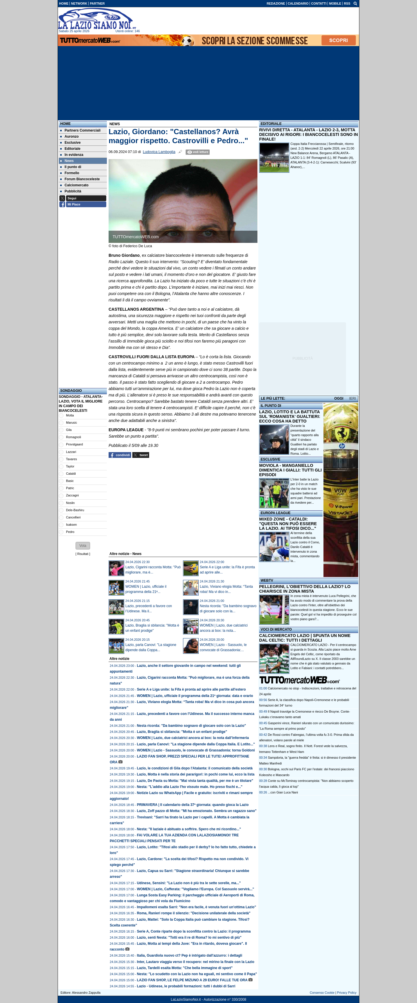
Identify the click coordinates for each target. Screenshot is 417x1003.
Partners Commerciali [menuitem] (80, 130)
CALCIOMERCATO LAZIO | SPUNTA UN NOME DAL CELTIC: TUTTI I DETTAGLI (304, 637)
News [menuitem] (67, 161)
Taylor (70, 466)
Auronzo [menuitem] (69, 136)
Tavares (71, 459)
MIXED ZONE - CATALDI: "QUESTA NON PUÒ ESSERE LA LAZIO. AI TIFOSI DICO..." (288, 524)
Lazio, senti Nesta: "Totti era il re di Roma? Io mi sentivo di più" (189, 937)
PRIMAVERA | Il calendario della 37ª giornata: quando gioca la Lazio (193, 805)
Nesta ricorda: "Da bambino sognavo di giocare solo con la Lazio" (191, 726)
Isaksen (71, 524)
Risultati (82, 554)
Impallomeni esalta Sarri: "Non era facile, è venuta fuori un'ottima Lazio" (196, 907)
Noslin (70, 503)
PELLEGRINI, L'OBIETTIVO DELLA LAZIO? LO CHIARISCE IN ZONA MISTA (304, 589)
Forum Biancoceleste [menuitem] (80, 179)
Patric (70, 488)
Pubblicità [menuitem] (70, 191)
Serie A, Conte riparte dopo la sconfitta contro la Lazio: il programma (194, 931)
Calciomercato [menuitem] (74, 185)
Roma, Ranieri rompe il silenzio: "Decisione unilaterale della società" (193, 913)
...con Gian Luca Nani (283, 792)
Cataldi (71, 473)
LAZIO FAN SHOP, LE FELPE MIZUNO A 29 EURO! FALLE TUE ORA (192, 980)
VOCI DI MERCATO (276, 629)
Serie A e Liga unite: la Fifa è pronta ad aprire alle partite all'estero (191, 689)
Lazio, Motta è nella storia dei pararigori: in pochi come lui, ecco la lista (196, 774)
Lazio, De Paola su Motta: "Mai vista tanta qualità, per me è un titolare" (195, 781)
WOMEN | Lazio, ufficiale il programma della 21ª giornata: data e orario (195, 696)
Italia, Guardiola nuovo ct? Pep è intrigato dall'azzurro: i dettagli (189, 955)
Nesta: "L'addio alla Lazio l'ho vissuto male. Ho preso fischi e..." (190, 787)
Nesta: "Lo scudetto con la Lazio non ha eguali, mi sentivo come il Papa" (197, 974)
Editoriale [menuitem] (70, 149)
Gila (69, 430)
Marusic (71, 422)
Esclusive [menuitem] (70, 143)
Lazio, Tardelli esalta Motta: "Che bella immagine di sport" (185, 968)
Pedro (70, 532)
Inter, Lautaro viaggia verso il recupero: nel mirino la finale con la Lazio (195, 962)
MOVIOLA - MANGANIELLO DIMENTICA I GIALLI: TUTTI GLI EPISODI (290, 470)
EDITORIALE (271, 124)
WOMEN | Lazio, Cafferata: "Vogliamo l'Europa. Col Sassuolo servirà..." (195, 889)
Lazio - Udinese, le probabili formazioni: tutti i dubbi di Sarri (186, 986)
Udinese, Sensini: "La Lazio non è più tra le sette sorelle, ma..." (189, 883)
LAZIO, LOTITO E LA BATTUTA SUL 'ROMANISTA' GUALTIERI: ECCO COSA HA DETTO (289, 416)
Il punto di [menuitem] (70, 167)
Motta (70, 415)
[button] (83, 545)
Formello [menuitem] (69, 173)
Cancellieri (73, 517)
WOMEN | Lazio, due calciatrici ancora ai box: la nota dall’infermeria (193, 738)
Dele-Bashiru (75, 510)
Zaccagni (72, 495)
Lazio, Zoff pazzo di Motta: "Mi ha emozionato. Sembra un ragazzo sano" (197, 811)
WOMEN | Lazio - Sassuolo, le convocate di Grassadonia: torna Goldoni (196, 750)
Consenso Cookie (322, 992)
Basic (70, 481)
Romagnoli (73, 437)
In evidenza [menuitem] (71, 155)
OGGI (338, 398)
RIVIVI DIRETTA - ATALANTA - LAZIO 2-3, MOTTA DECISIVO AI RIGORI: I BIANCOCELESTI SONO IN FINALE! (308, 134)
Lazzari (71, 452)
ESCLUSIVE (270, 459)
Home (65, 124)
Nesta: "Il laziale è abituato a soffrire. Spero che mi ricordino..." (189, 829)
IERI (352, 398)
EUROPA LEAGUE (275, 513)
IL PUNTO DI (271, 406)
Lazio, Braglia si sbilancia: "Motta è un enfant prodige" (182, 732)
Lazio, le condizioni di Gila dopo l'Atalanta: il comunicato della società (195, 768)
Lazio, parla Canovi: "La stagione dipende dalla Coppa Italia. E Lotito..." (196, 744)
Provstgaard (74, 444)
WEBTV (267, 580)
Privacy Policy (346, 992)
